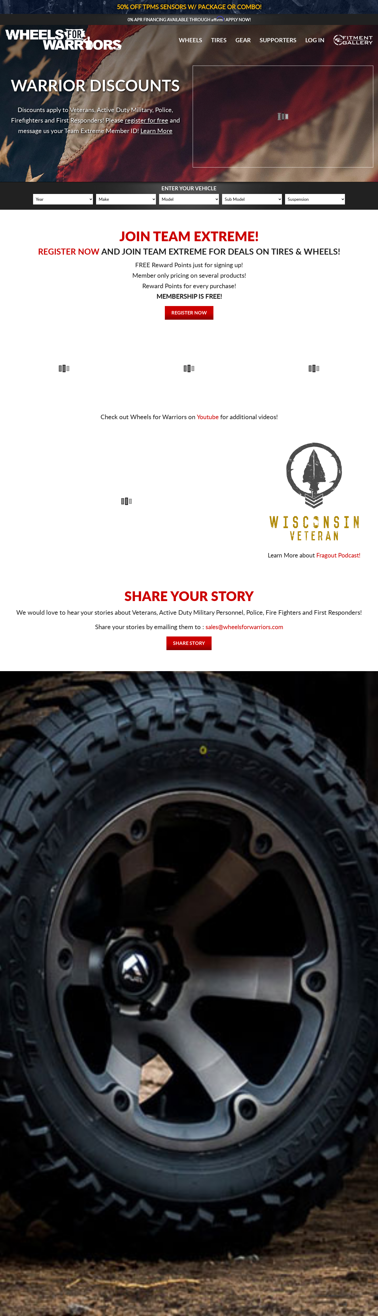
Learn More (156, 131)
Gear (243, 40)
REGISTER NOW (68, 252)
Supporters (278, 40)
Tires (219, 40)
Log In (314, 40)
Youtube (207, 417)
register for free (146, 121)
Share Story (189, 643)
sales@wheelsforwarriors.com (244, 627)
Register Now (189, 313)
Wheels (190, 40)
